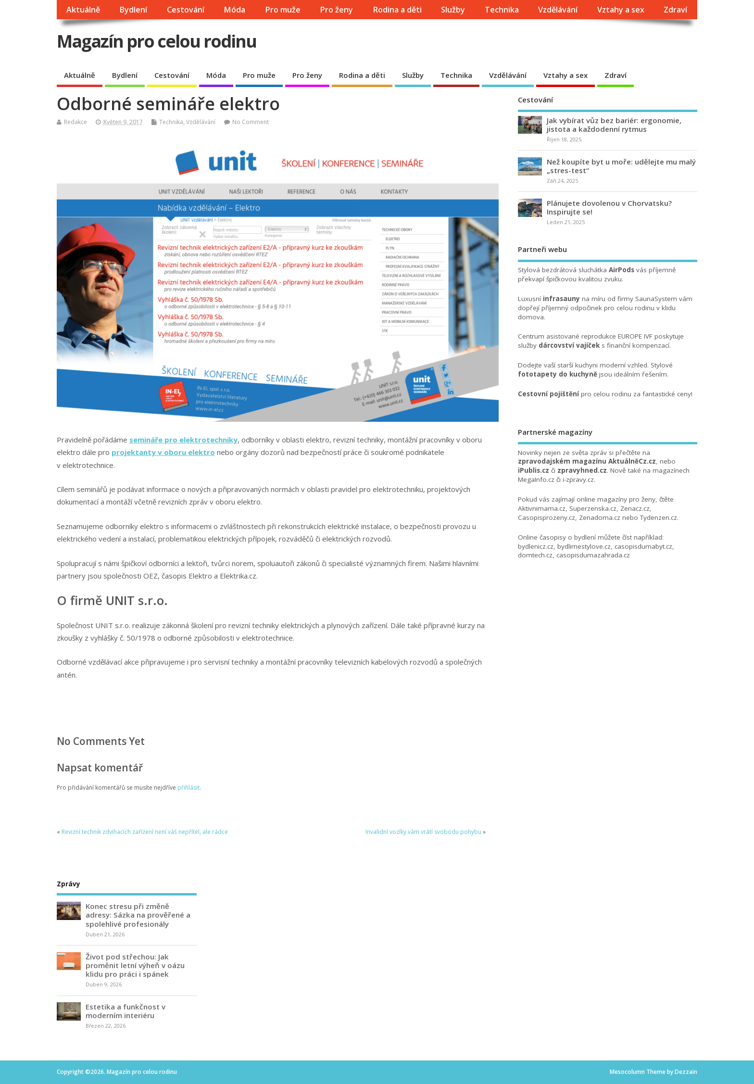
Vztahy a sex (620, 9)
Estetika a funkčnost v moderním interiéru (125, 1011)
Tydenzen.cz (658, 517)
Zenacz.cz (635, 508)
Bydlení (133, 9)
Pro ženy (336, 9)
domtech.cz (535, 555)
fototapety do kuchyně (557, 374)
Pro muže (283, 9)
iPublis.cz (533, 470)
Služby (453, 9)
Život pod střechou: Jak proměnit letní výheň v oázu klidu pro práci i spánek (135, 965)
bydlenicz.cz (535, 546)
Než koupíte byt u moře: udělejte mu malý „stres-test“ (621, 166)
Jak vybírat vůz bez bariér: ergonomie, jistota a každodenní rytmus (614, 124)
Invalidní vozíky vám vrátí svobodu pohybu (423, 832)
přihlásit (188, 787)
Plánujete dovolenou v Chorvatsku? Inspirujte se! (609, 207)
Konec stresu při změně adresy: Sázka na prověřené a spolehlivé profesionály (138, 914)
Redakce (75, 122)
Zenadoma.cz (599, 517)
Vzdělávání (558, 9)
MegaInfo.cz (536, 479)
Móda (234, 9)
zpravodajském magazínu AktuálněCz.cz (587, 461)
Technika (502, 9)
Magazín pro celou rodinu (156, 41)
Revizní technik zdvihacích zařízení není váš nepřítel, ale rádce (145, 832)
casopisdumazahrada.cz (593, 555)
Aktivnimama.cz (542, 508)
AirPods (621, 269)
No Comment (250, 122)
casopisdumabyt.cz (643, 546)
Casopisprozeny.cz (546, 517)
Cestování (185, 9)
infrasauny (561, 298)
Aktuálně (83, 9)
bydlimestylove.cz (584, 546)
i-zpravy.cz (578, 479)
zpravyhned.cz (582, 470)
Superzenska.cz (592, 508)
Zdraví (675, 9)
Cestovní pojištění (548, 394)
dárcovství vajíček (569, 345)
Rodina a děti (397, 9)
